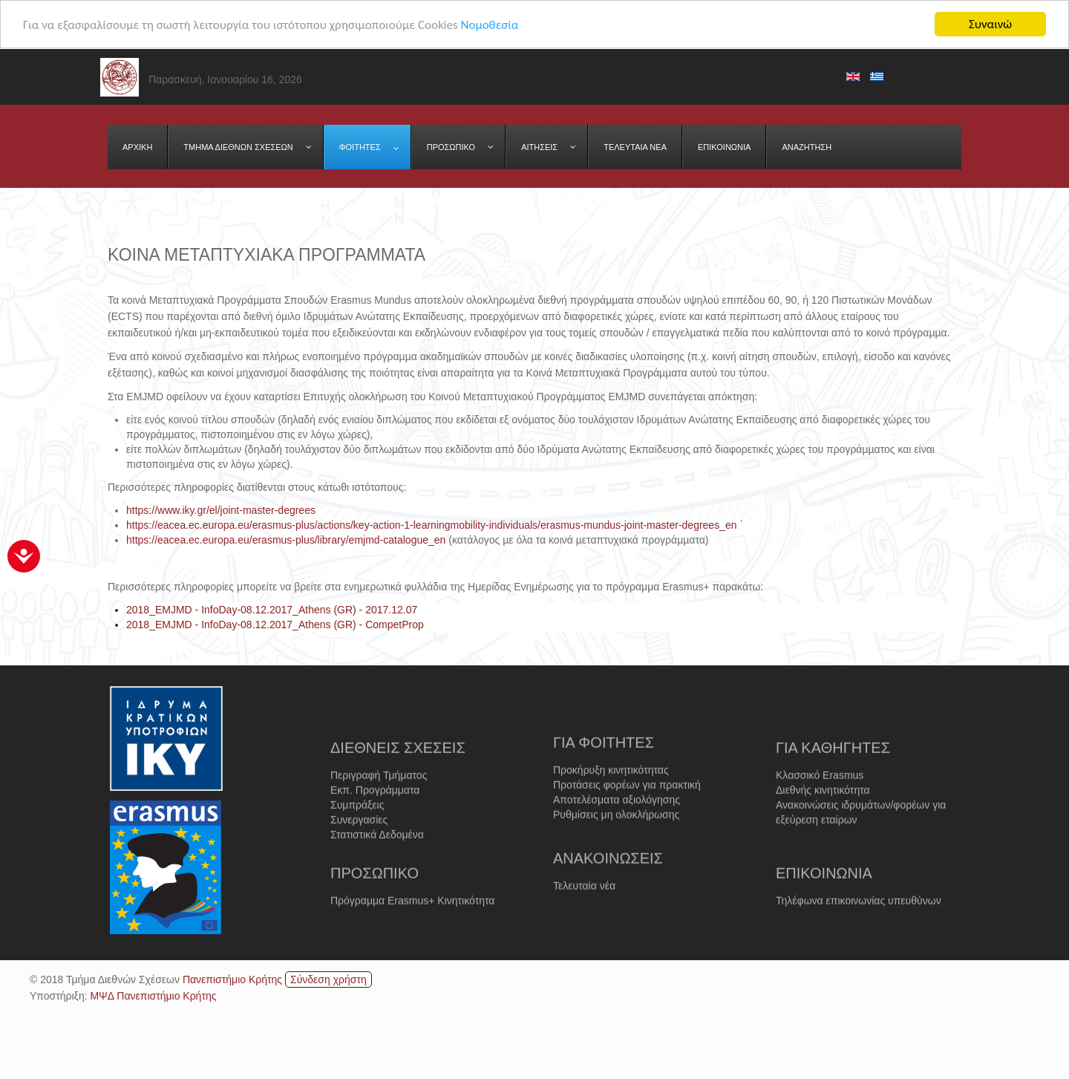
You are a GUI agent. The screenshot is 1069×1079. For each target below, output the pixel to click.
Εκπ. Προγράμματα (374, 818)
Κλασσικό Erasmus (819, 803)
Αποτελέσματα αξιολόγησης (616, 825)
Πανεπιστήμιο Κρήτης (232, 979)
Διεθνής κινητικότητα (823, 818)
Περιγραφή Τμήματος (378, 803)
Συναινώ (990, 24)
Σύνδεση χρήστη (328, 979)
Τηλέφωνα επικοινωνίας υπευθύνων (858, 916)
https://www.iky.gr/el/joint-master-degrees (221, 510)
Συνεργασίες (359, 848)
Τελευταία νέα (584, 901)
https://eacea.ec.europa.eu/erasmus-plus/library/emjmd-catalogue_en (285, 540)
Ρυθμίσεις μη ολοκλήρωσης (616, 840)
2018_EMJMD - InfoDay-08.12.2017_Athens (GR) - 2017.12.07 (271, 610)
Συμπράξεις (357, 833)
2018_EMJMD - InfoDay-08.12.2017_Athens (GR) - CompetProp (275, 624)
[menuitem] (138, 147)
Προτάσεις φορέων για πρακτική (627, 810)
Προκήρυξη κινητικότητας (611, 795)
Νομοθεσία (489, 24)
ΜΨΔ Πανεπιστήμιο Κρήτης (153, 996)
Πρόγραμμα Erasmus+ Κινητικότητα (412, 916)
